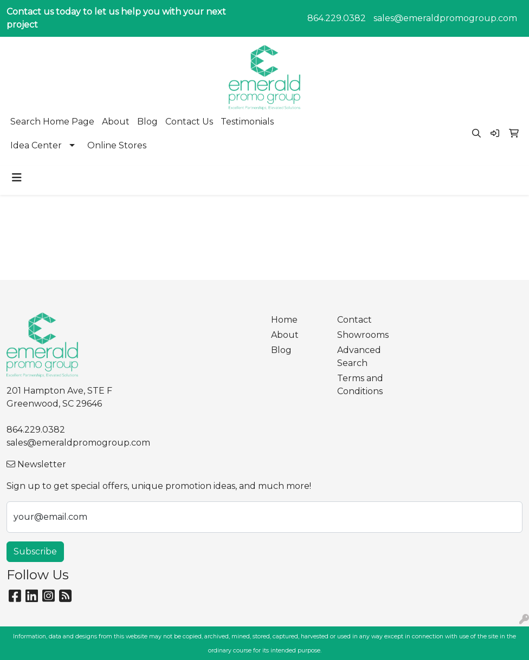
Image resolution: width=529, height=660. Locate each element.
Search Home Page (52, 121)
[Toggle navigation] (16, 177)
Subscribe (35, 551)
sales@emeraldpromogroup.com (445, 18)
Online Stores (116, 145)
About (116, 121)
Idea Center (36, 145)
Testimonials (247, 121)
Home (284, 320)
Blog (147, 121)
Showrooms (363, 335)
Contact (354, 320)
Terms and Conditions (360, 384)
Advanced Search (359, 356)
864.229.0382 (336, 18)
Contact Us (189, 121)
